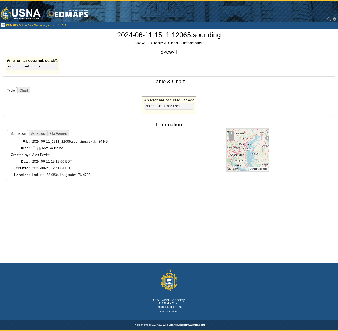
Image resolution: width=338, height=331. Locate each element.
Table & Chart (165, 43)
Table (11, 90)
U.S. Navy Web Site (162, 324)
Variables (38, 133)
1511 (63, 25)
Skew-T (142, 43)
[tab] (11, 90)
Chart (23, 90)
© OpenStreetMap (258, 169)
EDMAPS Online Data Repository (26, 25)
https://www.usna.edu (192, 324)
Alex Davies (41, 155)
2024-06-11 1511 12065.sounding (169, 35)
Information (193, 43)
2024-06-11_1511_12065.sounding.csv (62, 141)
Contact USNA (169, 311)
